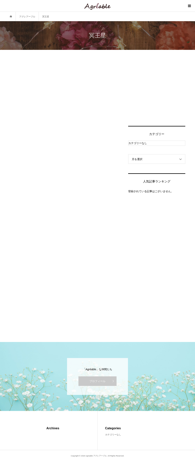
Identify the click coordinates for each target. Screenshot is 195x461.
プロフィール (97, 381)
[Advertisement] (156, 92)
